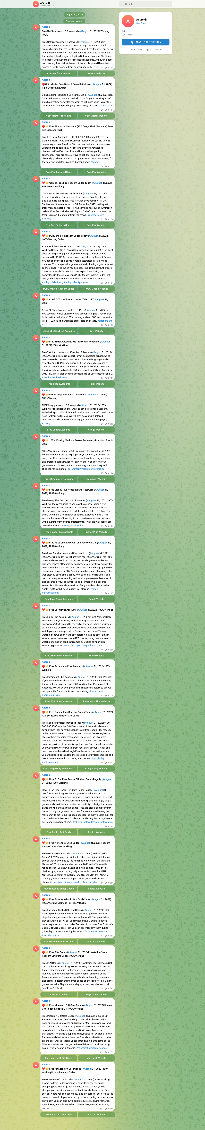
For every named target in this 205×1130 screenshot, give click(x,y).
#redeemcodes (50, 762)
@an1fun (141, 23)
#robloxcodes (105, 822)
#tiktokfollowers (58, 377)
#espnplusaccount (92, 645)
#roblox (76, 822)
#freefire (95, 162)
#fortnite (87, 931)
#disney (65, 525)
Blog (140, 50)
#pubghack (84, 282)
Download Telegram (145, 42)
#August (84, 31)
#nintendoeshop (73, 882)
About (132, 50)
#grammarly (74, 468)
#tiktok (45, 377)
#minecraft (82, 1048)
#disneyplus (77, 525)
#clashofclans (104, 320)
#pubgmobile (49, 282)
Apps (148, 50)
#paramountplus (51, 695)
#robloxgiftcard (89, 822)
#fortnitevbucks (50, 935)
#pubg (59, 282)
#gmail (94, 589)
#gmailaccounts (50, 592)
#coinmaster (106, 105)
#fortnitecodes (101, 931)
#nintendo (59, 882)
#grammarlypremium (92, 468)
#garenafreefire (96, 215)
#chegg (46, 423)
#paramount (96, 691)
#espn (67, 645)
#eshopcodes (90, 882)
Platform (158, 50)
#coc (44, 324)
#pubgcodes (70, 282)
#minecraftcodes (98, 1048)
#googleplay (97, 758)
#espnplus (76, 645)
